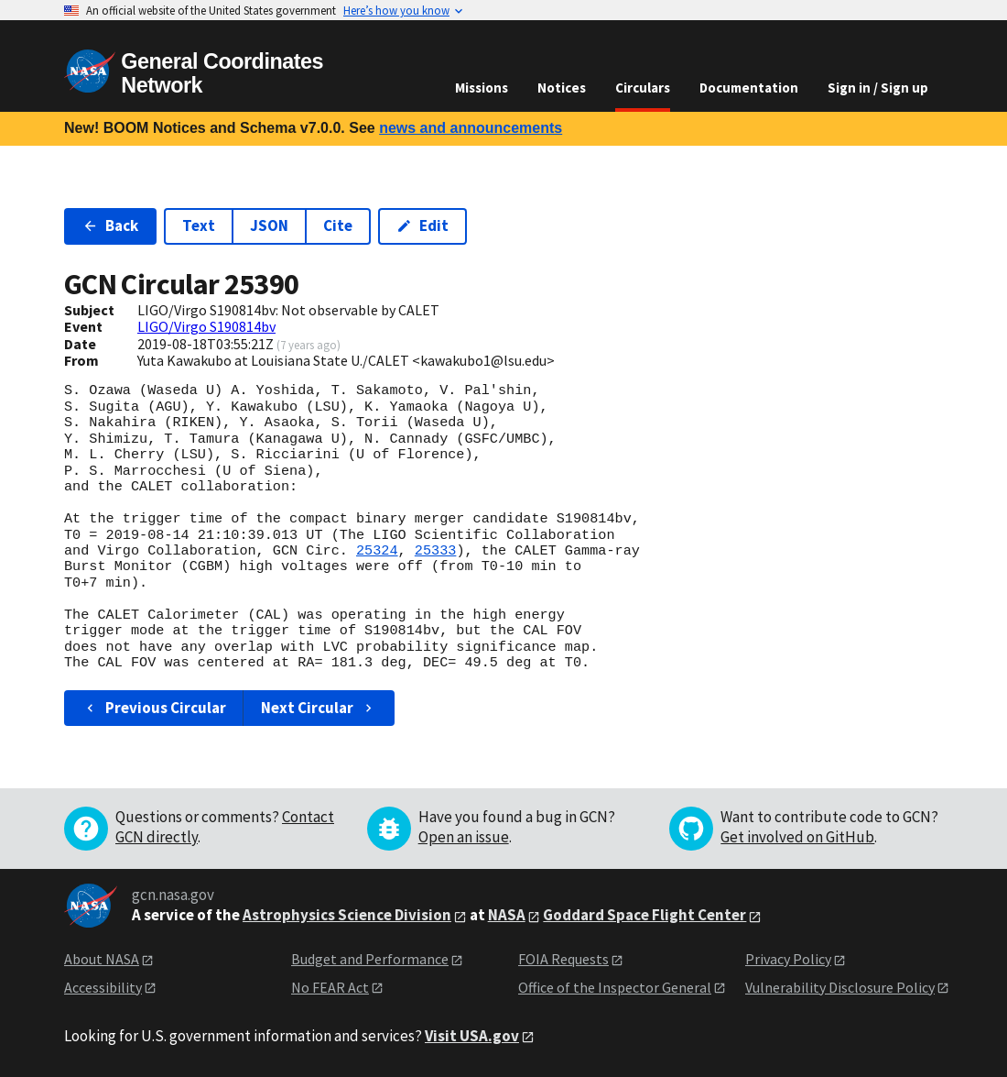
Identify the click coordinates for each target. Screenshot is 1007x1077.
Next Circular (318, 708)
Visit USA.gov (472, 1036)
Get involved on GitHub (797, 837)
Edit (422, 225)
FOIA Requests (563, 959)
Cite (337, 225)
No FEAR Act (330, 987)
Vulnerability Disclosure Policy (840, 987)
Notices (561, 87)
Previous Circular (154, 708)
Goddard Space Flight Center (644, 915)
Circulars (642, 87)
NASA (506, 915)
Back (110, 225)
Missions (481, 87)
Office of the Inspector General (614, 987)
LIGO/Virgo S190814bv (206, 326)
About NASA (101, 959)
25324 (377, 551)
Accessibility (103, 987)
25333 (436, 551)
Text (198, 225)
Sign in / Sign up (878, 87)
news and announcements (470, 128)
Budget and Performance (370, 959)
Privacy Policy (788, 959)
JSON (269, 225)
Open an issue (463, 837)
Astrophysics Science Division (347, 915)
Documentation (748, 87)
